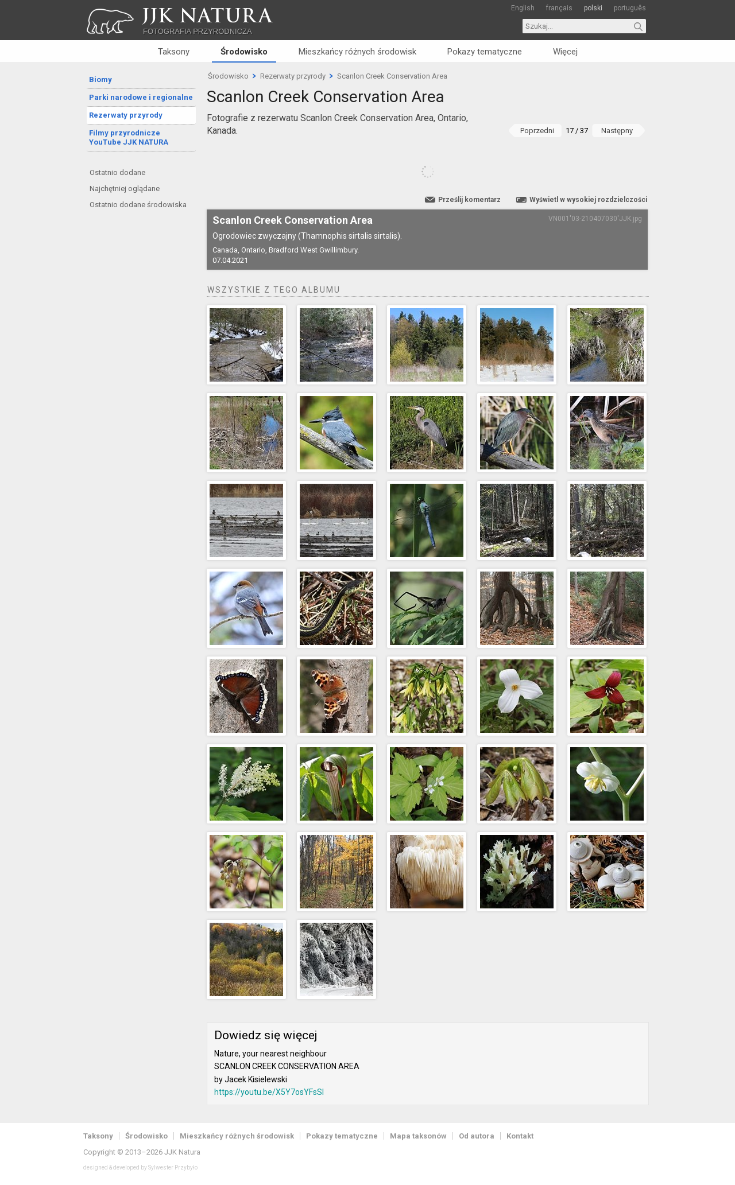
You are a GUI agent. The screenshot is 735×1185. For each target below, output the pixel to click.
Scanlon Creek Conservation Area (392, 76)
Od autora (476, 1136)
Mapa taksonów (418, 1136)
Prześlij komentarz (469, 199)
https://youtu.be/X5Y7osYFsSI (269, 1092)
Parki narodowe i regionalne (141, 97)
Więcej (565, 51)
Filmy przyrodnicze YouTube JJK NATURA (128, 137)
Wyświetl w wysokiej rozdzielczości (588, 199)
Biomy (100, 79)
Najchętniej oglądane (125, 188)
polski (593, 8)
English (523, 8)
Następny (617, 130)
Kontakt (519, 1136)
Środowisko (244, 51)
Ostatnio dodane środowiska (138, 204)
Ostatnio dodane (117, 172)
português (630, 8)
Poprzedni (537, 130)
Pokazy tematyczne (484, 51)
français (559, 8)
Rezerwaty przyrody (126, 115)
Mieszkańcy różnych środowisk (357, 51)
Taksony (173, 51)
